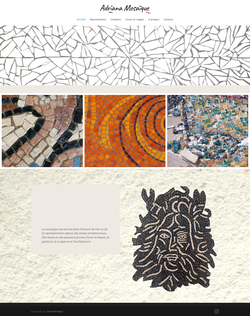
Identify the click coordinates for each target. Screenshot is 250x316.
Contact (168, 19)
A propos (153, 19)
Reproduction (98, 19)
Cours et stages (135, 19)
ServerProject (55, 311)
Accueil (81, 19)
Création (116, 19)
